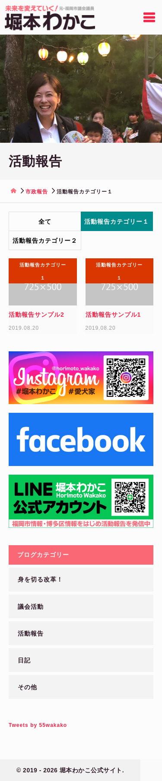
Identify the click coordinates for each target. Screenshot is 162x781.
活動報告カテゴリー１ (116, 221)
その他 (27, 687)
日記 (24, 660)
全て (44, 221)
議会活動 (31, 606)
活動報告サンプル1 (113, 314)
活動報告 (31, 633)
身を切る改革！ (40, 579)
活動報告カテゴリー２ (45, 240)
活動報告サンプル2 (36, 314)
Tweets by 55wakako (38, 725)
